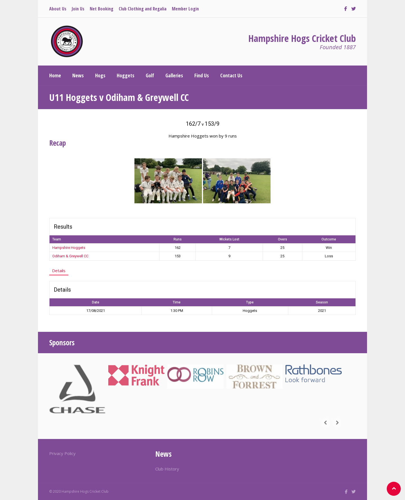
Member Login (185, 9)
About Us (57, 9)
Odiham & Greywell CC (70, 256)
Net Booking (101, 9)
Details (59, 270)
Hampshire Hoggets (68, 248)
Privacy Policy (62, 453)
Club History (167, 469)
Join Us (78, 9)
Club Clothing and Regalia (142, 9)
